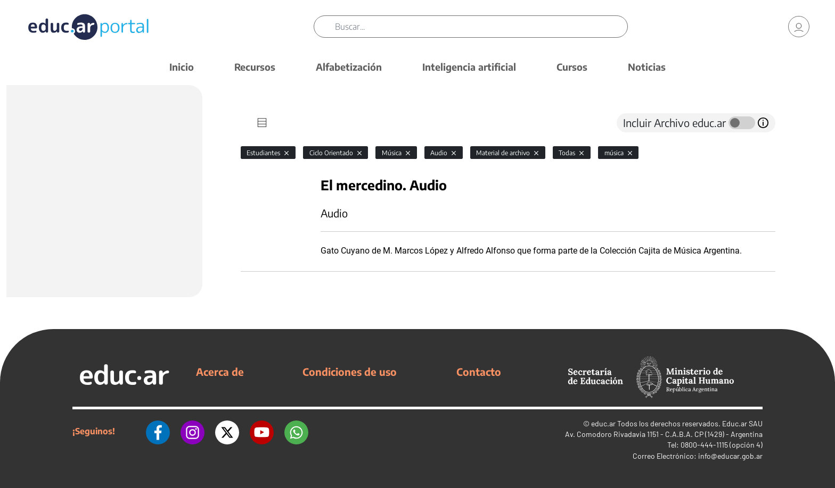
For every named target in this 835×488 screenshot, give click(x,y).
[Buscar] (481, 26)
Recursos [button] (254, 67)
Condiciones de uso (349, 371)
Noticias (647, 67)
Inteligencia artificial (469, 67)
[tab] (262, 123)
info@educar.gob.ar (730, 455)
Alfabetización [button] (349, 67)
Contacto (478, 371)
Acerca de (220, 371)
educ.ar (603, 423)
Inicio (181, 67)
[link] (798, 26)
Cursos (571, 67)
